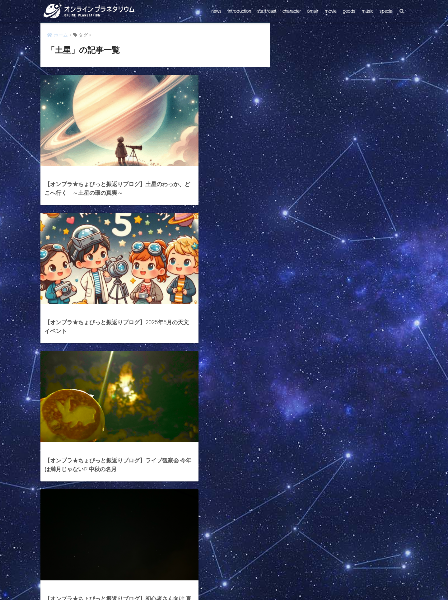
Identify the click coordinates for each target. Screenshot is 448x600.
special (386, 11)
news (216, 11)
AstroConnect (228, 583)
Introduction (239, 11)
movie (330, 11)
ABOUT (254, 583)
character (291, 11)
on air (312, 11)
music (367, 11)
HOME (224, 570)
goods (349, 11)
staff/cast (266, 11)
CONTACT (200, 583)
